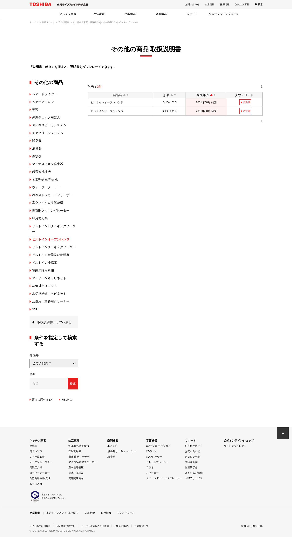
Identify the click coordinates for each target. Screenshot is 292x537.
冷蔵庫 (33, 445)
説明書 (246, 102)
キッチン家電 (68, 14)
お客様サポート (47, 22)
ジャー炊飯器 (37, 456)
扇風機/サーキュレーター (121, 451)
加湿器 (111, 456)
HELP (67, 399)
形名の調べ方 (42, 399)
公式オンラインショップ (224, 14)
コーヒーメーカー (40, 472)
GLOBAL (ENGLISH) (252, 526)
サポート (192, 14)
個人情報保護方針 (65, 526)
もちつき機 (36, 483)
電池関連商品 (76, 478)
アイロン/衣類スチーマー (82, 462)
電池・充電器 (76, 472)
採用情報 (224, 4)
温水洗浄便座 (76, 467)
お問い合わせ (192, 4)
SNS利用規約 (122, 526)
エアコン (112, 445)
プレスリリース (126, 512)
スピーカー (152, 472)
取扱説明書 (63, 22)
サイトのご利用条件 (40, 526)
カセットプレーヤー (157, 462)
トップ (33, 22)
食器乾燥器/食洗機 (40, 478)
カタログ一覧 (192, 456)
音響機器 (161, 14)
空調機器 (130, 14)
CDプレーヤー (154, 456)
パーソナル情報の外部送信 (95, 526)
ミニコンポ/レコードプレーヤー (164, 478)
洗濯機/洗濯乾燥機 (78, 445)
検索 (260, 4)
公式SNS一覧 (141, 526)
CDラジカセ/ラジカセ (158, 445)
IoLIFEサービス (193, 478)
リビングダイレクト (235, 445)
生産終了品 (191, 467)
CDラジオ (151, 451)
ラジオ (150, 467)
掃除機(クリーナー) (79, 456)
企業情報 (209, 4)
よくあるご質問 (194, 472)
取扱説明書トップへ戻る (54, 322)
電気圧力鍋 (36, 467)
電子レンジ (36, 451)
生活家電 (99, 14)
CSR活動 (90, 512)
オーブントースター (41, 462)
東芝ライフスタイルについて (62, 512)
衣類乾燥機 (74, 451)
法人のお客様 (242, 4)
